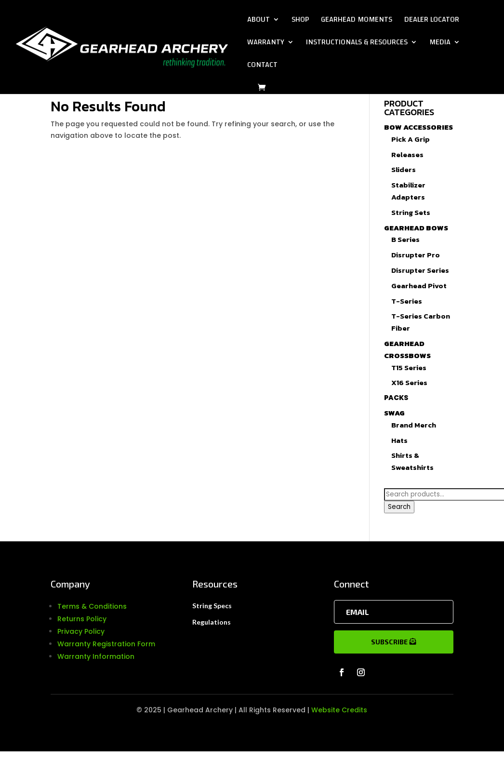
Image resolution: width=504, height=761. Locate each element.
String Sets (410, 212)
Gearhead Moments (356, 21)
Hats (399, 440)
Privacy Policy (81, 631)
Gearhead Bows (416, 227)
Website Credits (339, 710)
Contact (262, 66)
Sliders (403, 169)
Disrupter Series (420, 270)
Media (440, 44)
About (258, 21)
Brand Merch (413, 424)
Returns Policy (81, 619)
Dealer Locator (431, 21)
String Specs (212, 605)
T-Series (406, 301)
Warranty (265, 44)
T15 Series (408, 367)
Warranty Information (95, 656)
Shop (300, 21)
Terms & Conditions (92, 606)
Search (399, 506)
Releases (407, 154)
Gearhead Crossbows (407, 349)
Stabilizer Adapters (408, 190)
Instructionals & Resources (357, 44)
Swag (394, 412)
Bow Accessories (418, 127)
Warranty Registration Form (106, 644)
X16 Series (409, 382)
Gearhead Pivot (419, 285)
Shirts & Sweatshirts (412, 461)
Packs (396, 397)
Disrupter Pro (415, 254)
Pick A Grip (410, 139)
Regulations (211, 622)
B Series (405, 239)
